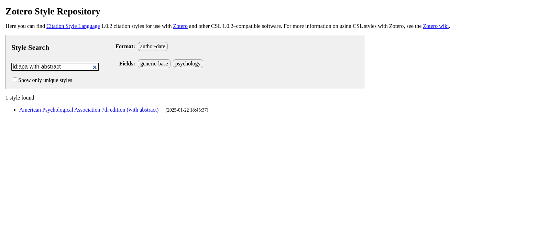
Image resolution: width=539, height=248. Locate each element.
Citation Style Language (73, 26)
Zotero (180, 26)
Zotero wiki (436, 26)
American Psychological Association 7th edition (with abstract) (88, 110)
